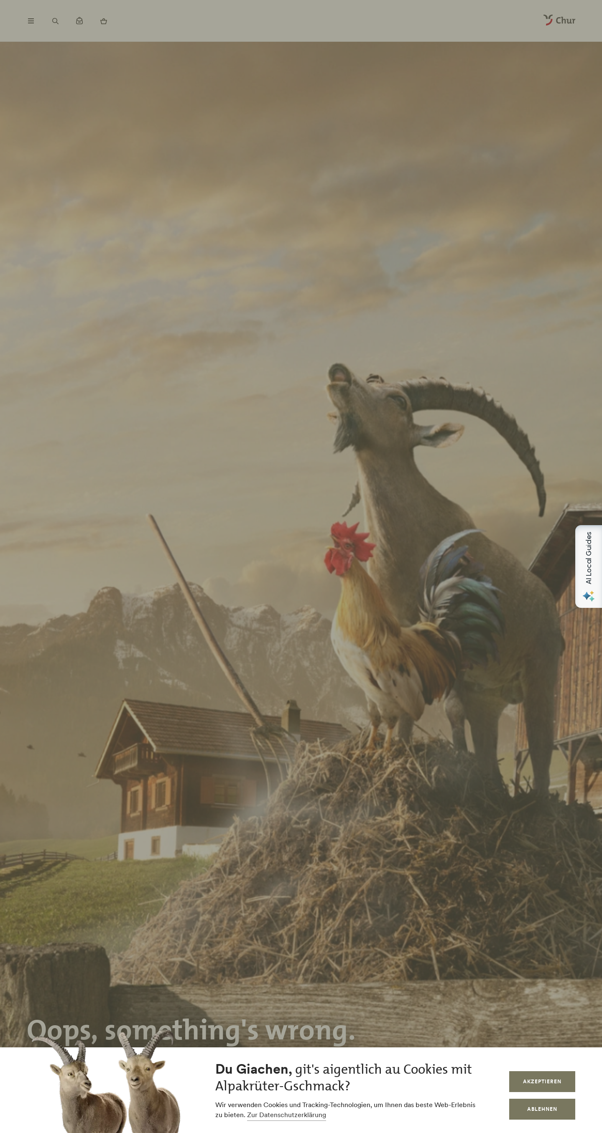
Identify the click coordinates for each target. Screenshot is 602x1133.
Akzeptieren (542, 1081)
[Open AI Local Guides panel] (588, 566)
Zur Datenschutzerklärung (286, 1114)
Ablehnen (542, 1109)
